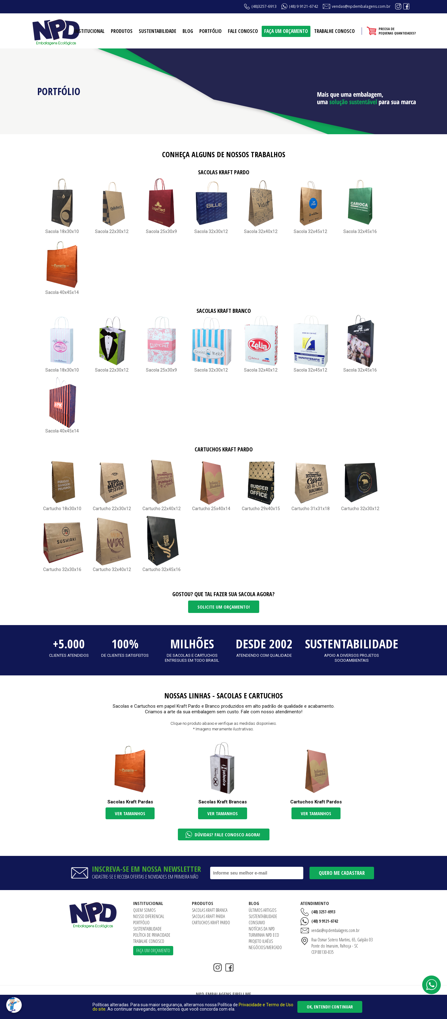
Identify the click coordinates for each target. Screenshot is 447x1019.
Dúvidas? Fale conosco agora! (227, 834)
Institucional (89, 31)
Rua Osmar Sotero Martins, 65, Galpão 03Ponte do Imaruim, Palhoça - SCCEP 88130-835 (342, 946)
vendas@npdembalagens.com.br (361, 6)
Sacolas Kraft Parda (208, 916)
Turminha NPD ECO (264, 935)
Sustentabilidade (157, 31)
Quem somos (144, 910)
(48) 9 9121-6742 (303, 6)
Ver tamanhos (130, 813)
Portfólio (210, 31)
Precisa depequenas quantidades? (397, 30)
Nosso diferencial (148, 916)
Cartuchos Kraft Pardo (211, 922)
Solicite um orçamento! (223, 607)
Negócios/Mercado (265, 947)
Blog (188, 31)
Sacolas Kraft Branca (210, 910)
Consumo (257, 922)
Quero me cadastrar (342, 873)
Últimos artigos (262, 910)
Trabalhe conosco (334, 31)
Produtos (122, 31)
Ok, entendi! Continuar (330, 1007)
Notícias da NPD (262, 929)
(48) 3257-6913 (323, 912)
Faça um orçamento (286, 31)
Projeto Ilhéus (261, 941)
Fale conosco (243, 31)
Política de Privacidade (151, 935)
